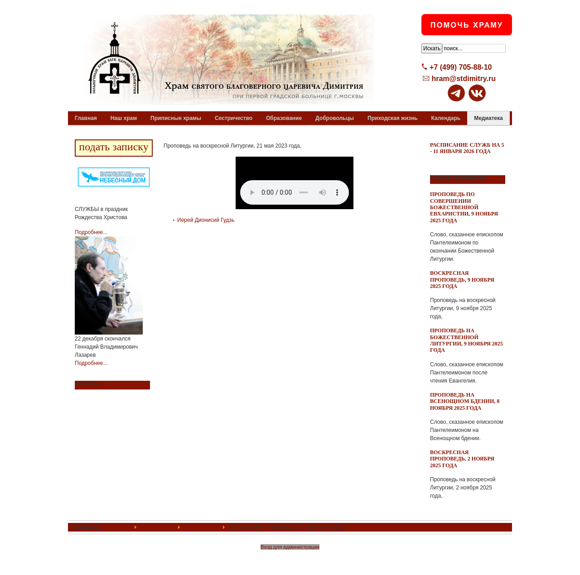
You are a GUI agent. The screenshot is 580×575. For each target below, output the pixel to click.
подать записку (113, 147)
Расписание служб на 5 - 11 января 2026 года (467, 148)
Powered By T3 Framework (290, 558)
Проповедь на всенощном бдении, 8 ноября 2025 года (464, 401)
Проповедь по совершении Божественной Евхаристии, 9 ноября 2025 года (464, 207)
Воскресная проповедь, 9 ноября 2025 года (462, 279)
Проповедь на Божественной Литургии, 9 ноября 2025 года (466, 340)
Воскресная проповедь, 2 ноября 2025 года (462, 459)
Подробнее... (91, 232)
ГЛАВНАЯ (117, 527)
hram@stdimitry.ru (463, 78)
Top (497, 527)
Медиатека (157, 527)
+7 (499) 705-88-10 (461, 67)
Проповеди (201, 527)
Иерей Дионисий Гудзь (205, 220)
